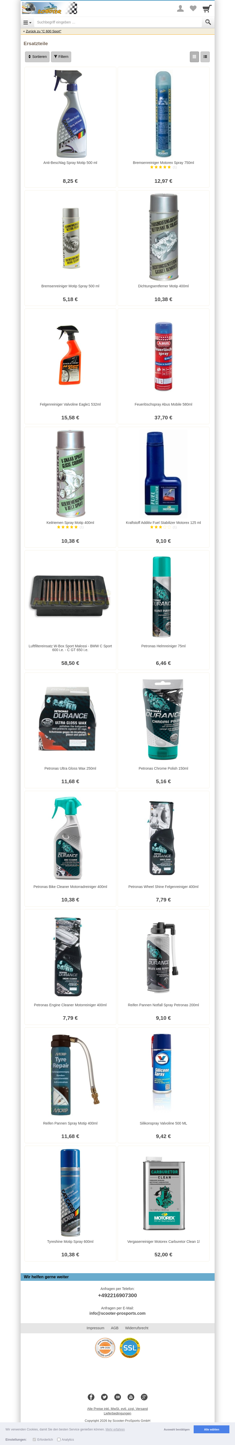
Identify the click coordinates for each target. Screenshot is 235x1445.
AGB (115, 1328)
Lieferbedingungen (117, 1413)
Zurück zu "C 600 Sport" (43, 31)
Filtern (61, 57)
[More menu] (180, 8)
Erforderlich (45, 1439)
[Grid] (194, 56)
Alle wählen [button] (211, 1429)
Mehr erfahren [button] (115, 1429)
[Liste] (205, 56)
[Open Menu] (27, 22)
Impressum (95, 1328)
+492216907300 (117, 1295)
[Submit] (208, 22)
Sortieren (37, 57)
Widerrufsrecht (136, 1328)
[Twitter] (104, 1397)
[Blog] (117, 1397)
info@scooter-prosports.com (117, 1313)
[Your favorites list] (193, 8)
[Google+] (144, 1397)
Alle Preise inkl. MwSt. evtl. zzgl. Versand (117, 1409)
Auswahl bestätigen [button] (177, 1429)
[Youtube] (131, 1397)
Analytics (68, 1439)
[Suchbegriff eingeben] (118, 22)
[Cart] (207, 8)
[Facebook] (91, 1397)
